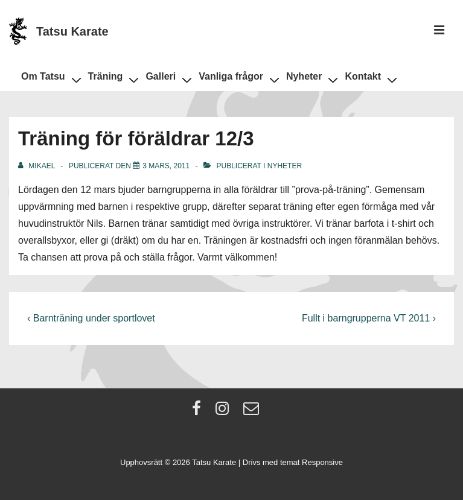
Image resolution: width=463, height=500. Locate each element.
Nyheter (309, 78)
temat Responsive (311, 462)
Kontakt (368, 78)
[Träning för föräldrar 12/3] (166, 166)
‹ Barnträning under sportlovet (91, 318)
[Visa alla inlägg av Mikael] (37, 166)
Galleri (166, 78)
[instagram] (225, 412)
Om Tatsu (48, 78)
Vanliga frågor (236, 78)
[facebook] (199, 412)
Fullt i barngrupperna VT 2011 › (369, 318)
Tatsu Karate (72, 31)
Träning (111, 78)
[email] (252, 412)
